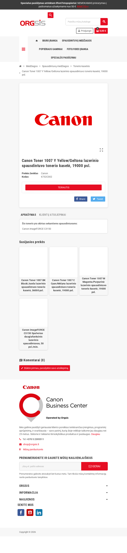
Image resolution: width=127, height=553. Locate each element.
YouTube (30, 512)
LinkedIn (39, 512)
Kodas (25, 176)
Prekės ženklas (30, 173)
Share (80, 198)
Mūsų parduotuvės (33, 449)
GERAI (94, 466)
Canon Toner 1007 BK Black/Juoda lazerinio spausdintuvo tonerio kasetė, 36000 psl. (33, 285)
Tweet (98, 198)
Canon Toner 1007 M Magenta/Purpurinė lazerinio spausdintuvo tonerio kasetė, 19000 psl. (93, 285)
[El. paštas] (50, 466)
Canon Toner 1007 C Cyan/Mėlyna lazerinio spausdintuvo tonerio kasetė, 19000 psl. (63, 285)
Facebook (21, 512)
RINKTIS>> (83, 6)
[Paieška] (87, 21)
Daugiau (95, 434)
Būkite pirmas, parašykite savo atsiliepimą (44, 368)
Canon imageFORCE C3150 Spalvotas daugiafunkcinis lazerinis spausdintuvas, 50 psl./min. (33, 338)
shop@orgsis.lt (31, 444)
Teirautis (63, 187)
